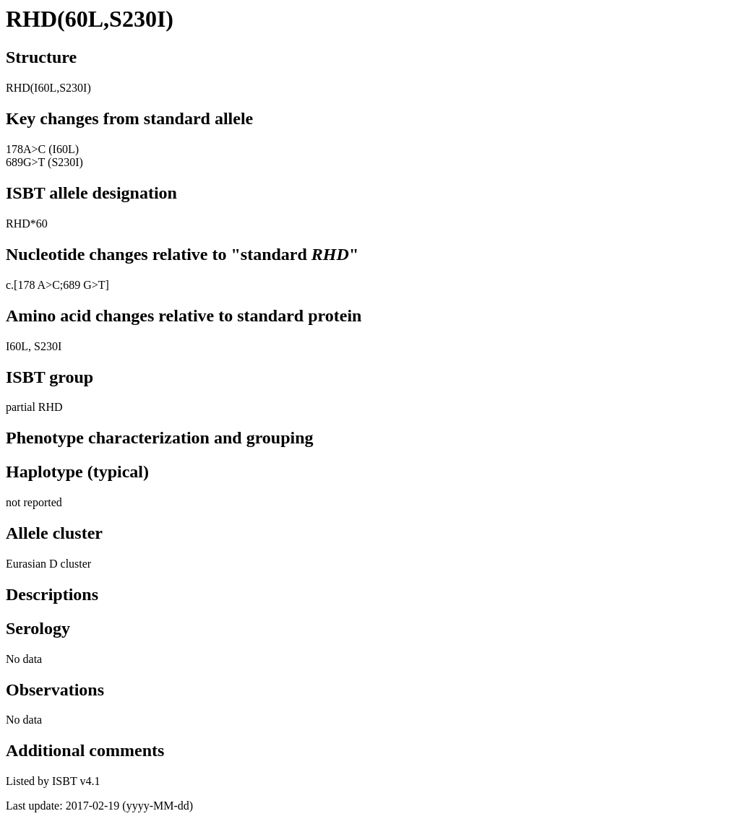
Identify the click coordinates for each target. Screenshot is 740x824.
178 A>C (38, 285)
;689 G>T (83, 285)
